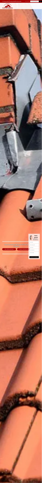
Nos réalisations (9, 249)
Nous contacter (24, 249)
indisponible (5, 1)
